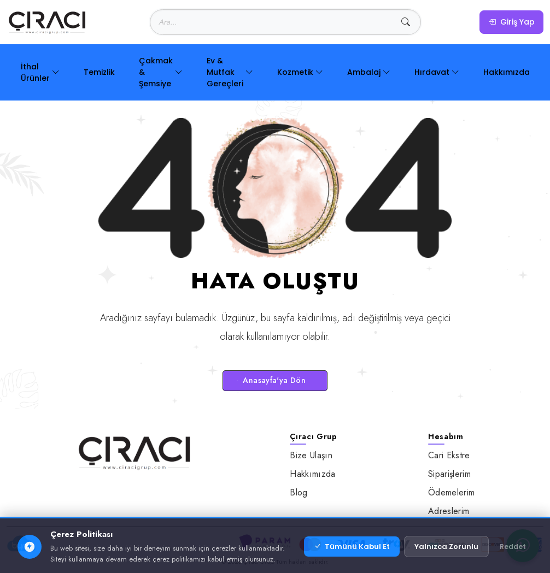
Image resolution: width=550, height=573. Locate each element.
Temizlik (99, 72)
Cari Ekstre (449, 455)
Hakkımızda (506, 72)
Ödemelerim (451, 492)
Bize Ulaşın (311, 455)
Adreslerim (448, 511)
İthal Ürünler (40, 72)
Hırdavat (436, 72)
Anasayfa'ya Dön (271, 380)
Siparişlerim (449, 474)
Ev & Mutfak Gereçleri (230, 72)
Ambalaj (368, 72)
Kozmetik (300, 72)
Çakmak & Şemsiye (161, 72)
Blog (298, 492)
